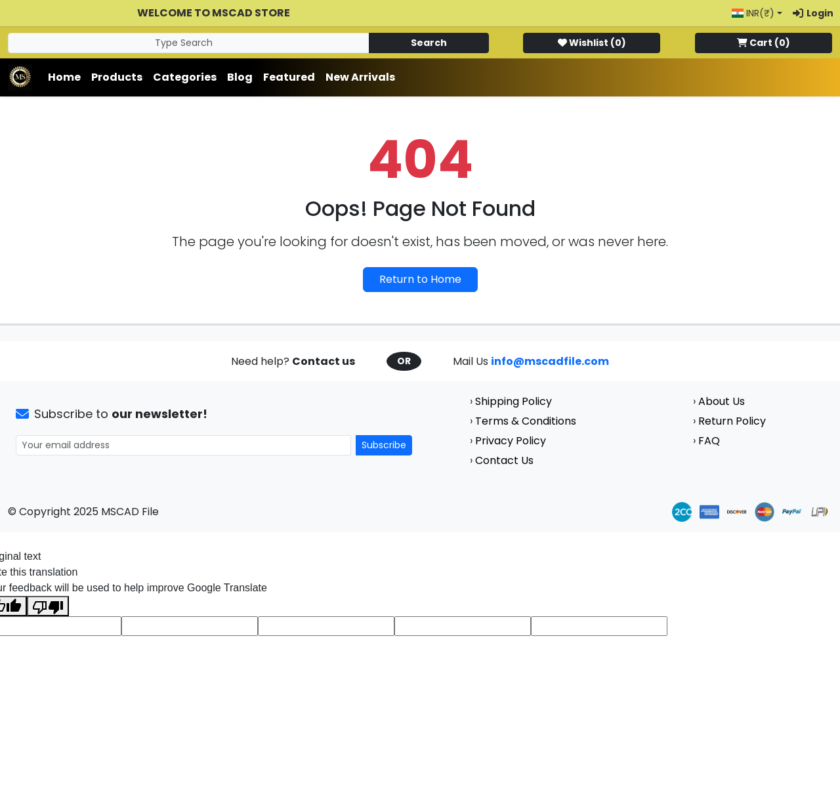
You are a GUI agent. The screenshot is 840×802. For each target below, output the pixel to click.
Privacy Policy (510, 440)
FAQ (709, 440)
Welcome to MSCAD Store (213, 12)
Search (429, 42)
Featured (289, 77)
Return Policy (732, 421)
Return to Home (420, 279)
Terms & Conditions (525, 421)
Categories (185, 77)
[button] (757, 13)
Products (116, 77)
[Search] (188, 43)
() (592, 42)
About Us (721, 401)
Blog (240, 77)
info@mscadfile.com (550, 361)
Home (64, 77)
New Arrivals (360, 77)
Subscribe (384, 445)
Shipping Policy (513, 401)
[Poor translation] (48, 606)
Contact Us (504, 460)
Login (813, 13)
